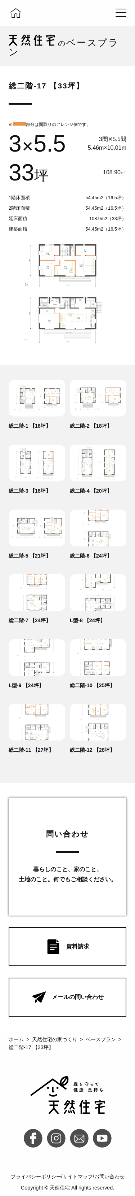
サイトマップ (78, 1176)
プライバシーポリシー (36, 1176)
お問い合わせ (109, 1176)
